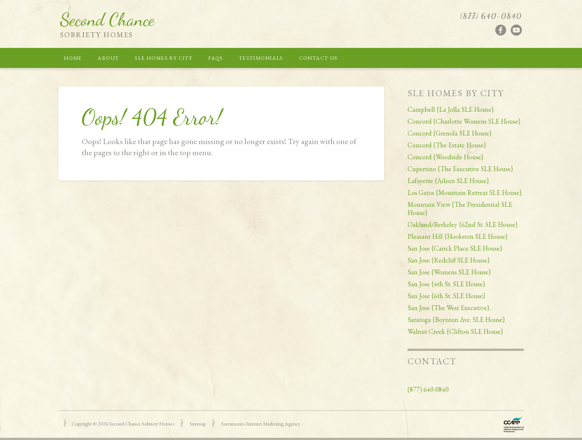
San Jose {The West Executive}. (449, 307)
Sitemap (198, 423)
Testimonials (261, 58)
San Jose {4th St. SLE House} (446, 284)
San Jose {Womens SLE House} (449, 272)
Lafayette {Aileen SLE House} (448, 180)
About (108, 58)
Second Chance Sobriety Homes (141, 423)
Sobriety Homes (96, 34)
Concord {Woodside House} (446, 157)
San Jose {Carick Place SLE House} (455, 248)
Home (73, 58)
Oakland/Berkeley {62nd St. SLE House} (463, 224)
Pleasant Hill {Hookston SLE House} (458, 236)
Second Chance (107, 19)
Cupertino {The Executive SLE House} (460, 168)
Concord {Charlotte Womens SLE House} (464, 121)
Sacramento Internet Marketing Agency (260, 423)
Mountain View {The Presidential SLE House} (460, 208)
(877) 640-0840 (491, 16)
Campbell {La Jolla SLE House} (451, 109)
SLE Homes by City (163, 58)
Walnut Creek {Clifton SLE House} (455, 331)
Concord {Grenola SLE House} (450, 133)
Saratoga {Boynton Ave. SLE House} (456, 319)
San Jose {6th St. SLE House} (446, 295)
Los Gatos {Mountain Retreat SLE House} (465, 192)
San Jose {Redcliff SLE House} (449, 260)
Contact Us (318, 58)
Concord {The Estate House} (447, 145)
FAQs (215, 58)
